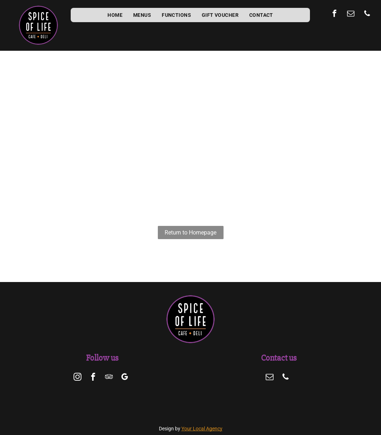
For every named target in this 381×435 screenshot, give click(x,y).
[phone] (367, 14)
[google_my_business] (124, 378)
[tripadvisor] (109, 378)
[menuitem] (115, 15)
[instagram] (77, 378)
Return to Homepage (190, 232)
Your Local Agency (201, 428)
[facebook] (334, 14)
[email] (350, 14)
